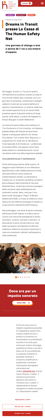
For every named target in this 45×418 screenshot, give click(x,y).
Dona (26, 3)
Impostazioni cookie (22, 400)
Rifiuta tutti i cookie (22, 407)
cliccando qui (29, 371)
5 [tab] (25, 277)
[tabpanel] (22, 258)
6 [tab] (27, 277)
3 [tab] (20, 277)
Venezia (10, 15)
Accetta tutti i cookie (23, 413)
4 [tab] (22, 277)
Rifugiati (21, 15)
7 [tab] (29, 277)
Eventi (31, 15)
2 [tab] (18, 277)
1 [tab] (16, 277)
